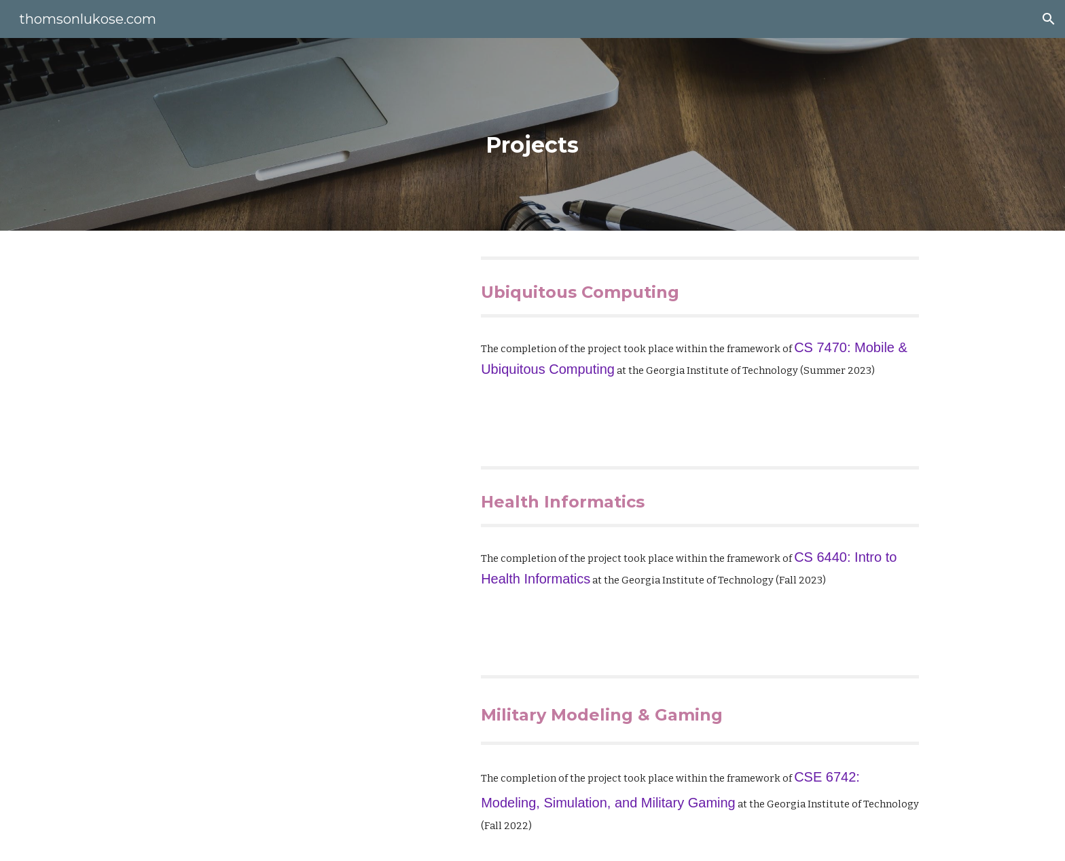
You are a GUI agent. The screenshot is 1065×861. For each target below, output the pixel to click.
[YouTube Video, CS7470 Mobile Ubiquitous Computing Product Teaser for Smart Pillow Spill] (298, 335)
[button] (1048, 19)
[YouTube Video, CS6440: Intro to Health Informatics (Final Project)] (298, 545)
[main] (532, 134)
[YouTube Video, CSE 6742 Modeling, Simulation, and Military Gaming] (298, 754)
